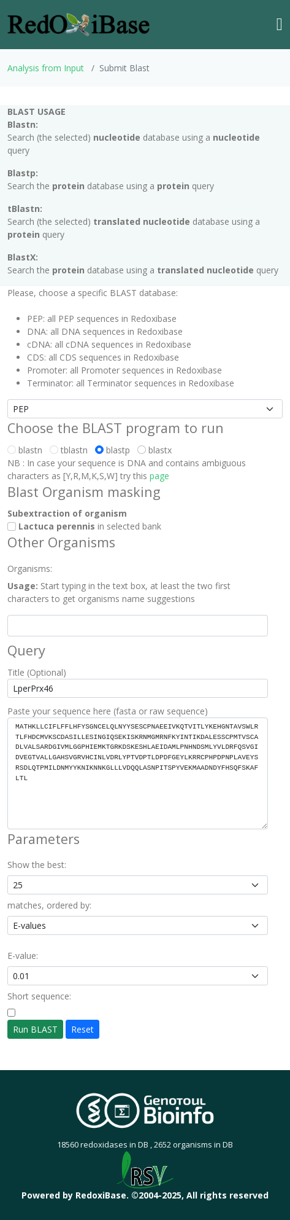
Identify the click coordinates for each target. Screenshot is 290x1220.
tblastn (71, 450)
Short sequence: (39, 996)
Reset (82, 1029)
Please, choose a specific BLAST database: (92, 293)
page (159, 476)
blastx (157, 450)
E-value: (22, 955)
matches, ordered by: (49, 905)
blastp (115, 450)
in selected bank (84, 526)
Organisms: (29, 568)
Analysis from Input (45, 68)
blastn (27, 450)
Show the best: (36, 864)
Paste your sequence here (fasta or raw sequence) (107, 711)
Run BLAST (35, 1029)
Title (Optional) (36, 672)
